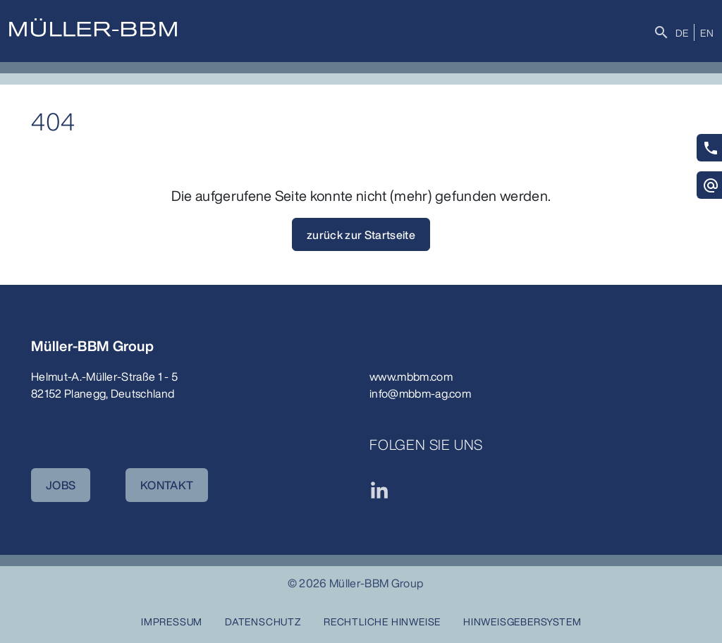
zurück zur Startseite (361, 234)
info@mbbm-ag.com (420, 393)
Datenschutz (263, 621)
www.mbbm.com (411, 376)
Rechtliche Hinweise (382, 621)
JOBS (60, 485)
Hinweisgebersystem (522, 621)
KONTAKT (166, 485)
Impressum (171, 621)
